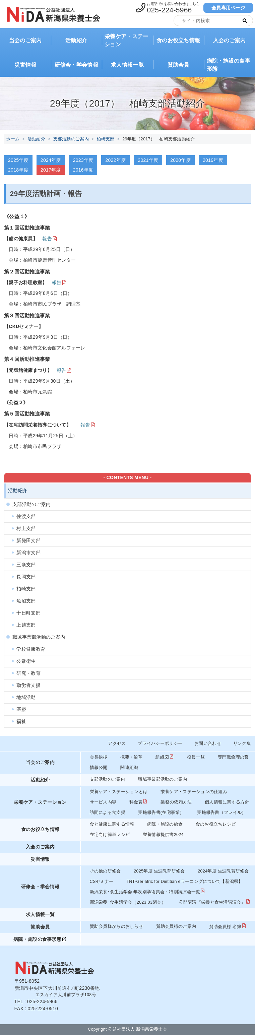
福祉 (21, 721)
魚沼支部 (26, 600)
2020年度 (180, 160)
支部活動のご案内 (71, 139)
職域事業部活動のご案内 (38, 637)
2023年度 (83, 160)
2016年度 (83, 170)
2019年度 (213, 160)
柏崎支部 (105, 139)
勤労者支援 (28, 685)
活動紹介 (36, 139)
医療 (21, 709)
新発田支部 (28, 540)
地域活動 (26, 697)
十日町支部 (28, 613)
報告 (47, 238)
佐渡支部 (26, 516)
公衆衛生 (26, 661)
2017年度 (51, 170)
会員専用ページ (228, 7)
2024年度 (51, 160)
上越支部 (26, 625)
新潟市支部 (28, 552)
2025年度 (18, 160)
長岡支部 (26, 576)
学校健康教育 (30, 649)
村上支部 (26, 528)
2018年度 (18, 170)
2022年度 (115, 160)
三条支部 (26, 564)
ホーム (12, 139)
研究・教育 (28, 673)
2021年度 (148, 160)
